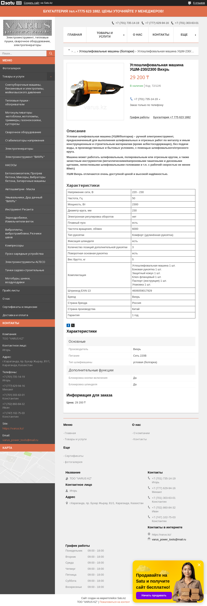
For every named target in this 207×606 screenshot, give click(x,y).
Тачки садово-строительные (24, 270)
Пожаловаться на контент (114, 602)
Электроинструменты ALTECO (25, 262)
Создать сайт (31, 2)
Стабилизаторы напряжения (24, 140)
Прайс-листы (11, 290)
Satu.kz (121, 598)
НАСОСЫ (10, 165)
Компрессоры (14, 245)
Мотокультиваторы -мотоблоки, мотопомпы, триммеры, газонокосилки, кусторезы (23, 118)
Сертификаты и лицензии (20, 307)
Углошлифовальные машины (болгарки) (106, 51)
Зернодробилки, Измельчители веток (19, 219)
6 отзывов (199, 2)
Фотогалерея (11, 68)
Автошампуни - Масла (20, 189)
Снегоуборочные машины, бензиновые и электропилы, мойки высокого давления (24, 88)
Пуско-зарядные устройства (24, 254)
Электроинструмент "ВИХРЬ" (25, 157)
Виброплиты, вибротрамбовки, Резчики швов (23, 233)
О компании (141, 433)
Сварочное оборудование (23, 132)
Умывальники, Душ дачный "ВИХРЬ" (23, 199)
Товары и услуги (13, 76)
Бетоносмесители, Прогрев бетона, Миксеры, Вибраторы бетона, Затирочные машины (25, 177)
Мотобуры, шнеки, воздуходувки (17, 280)
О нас (6, 298)
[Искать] (50, 53)
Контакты (161, 34)
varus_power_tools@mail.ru (20, 440)
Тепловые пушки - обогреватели (17, 102)
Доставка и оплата (15, 315)
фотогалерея (73, 462)
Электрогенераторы (19, 148)
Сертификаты (74, 456)
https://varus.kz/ (13, 428)
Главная (75, 34)
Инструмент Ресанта (19, 209)
